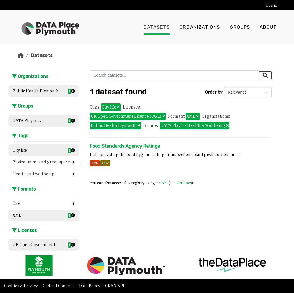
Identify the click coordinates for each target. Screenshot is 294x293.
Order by (213, 92)
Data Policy (90, 285)
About (268, 27)
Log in (271, 5)
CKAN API (114, 285)
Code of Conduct (59, 285)
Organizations (199, 27)
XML (95, 163)
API (165, 182)
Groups (240, 27)
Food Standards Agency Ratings (125, 146)
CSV (105, 163)
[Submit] (265, 75)
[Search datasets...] (174, 75)
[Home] (21, 55)
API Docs (184, 182)
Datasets (157, 27)
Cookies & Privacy (21, 285)
